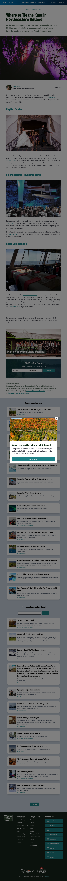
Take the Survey (33, 459)
